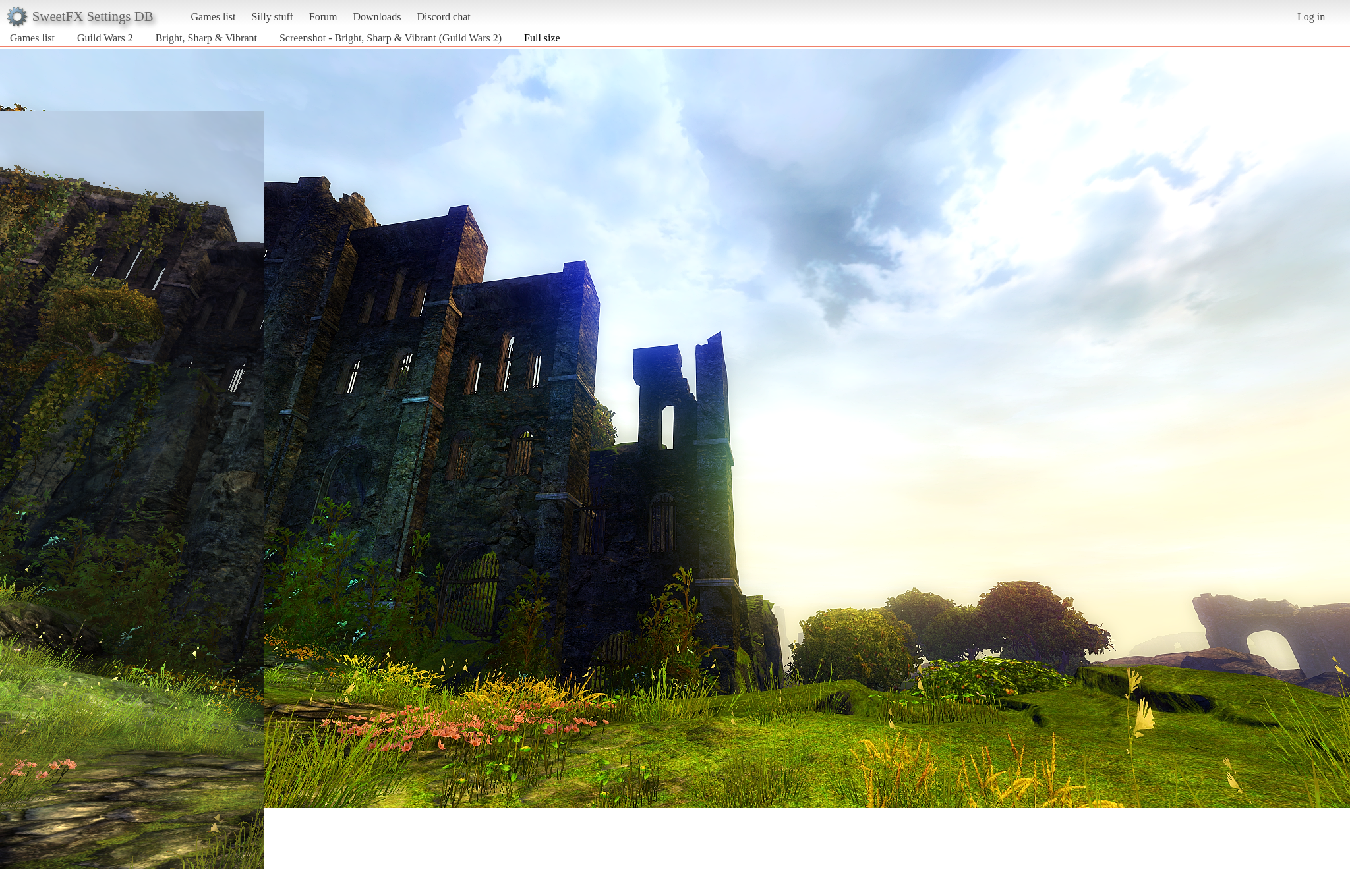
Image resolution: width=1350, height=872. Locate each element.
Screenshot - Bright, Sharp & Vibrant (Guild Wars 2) (390, 37)
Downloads (377, 16)
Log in (1311, 16)
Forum (323, 16)
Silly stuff (272, 16)
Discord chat (443, 16)
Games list (213, 16)
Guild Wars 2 (105, 37)
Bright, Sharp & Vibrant (206, 37)
